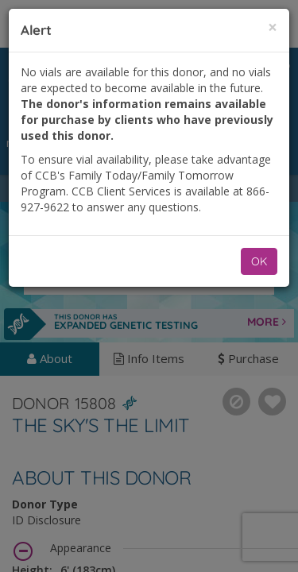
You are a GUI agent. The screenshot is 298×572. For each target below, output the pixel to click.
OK (259, 261)
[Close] (272, 27)
